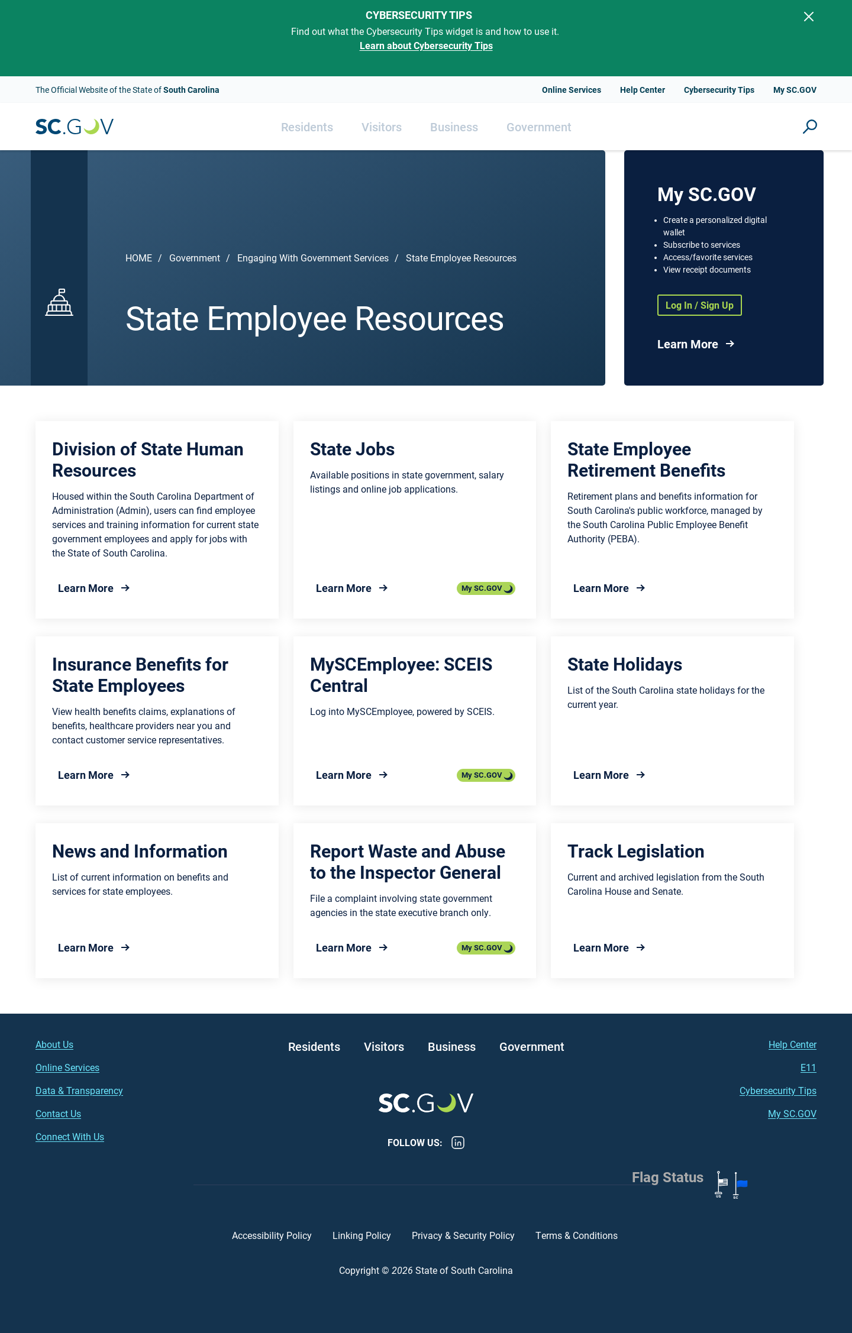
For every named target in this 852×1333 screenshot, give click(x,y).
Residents (307, 126)
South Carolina (75, 127)
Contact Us (58, 1113)
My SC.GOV (794, 89)
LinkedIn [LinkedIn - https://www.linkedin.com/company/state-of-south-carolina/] (457, 1142)
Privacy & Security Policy (463, 1235)
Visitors (382, 126)
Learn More (687, 343)
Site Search (810, 126)
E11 (808, 1067)
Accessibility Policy (272, 1235)
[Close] (809, 16)
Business (454, 126)
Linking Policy (362, 1235)
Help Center (642, 89)
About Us (54, 1044)
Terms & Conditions (577, 1235)
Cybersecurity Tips (719, 89)
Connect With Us (70, 1136)
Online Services (571, 89)
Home (138, 257)
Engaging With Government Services (313, 257)
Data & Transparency (79, 1090)
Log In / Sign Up (700, 305)
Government (539, 126)
